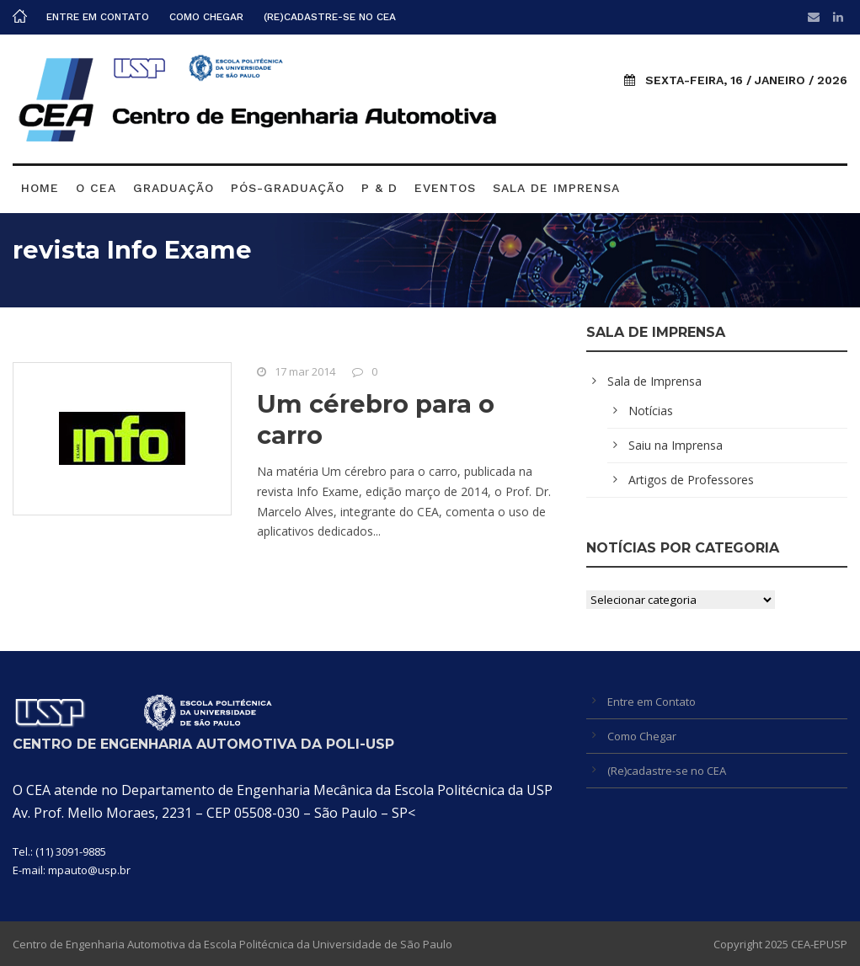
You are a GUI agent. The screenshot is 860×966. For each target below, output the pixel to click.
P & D (379, 188)
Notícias (650, 411)
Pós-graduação (288, 188)
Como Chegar (206, 17)
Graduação (173, 188)
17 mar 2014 (305, 371)
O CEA (96, 188)
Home (40, 188)
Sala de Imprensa (556, 188)
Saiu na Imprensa (675, 445)
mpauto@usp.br (89, 870)
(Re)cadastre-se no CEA (330, 17)
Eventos (445, 188)
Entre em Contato (97, 17)
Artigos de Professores (691, 480)
